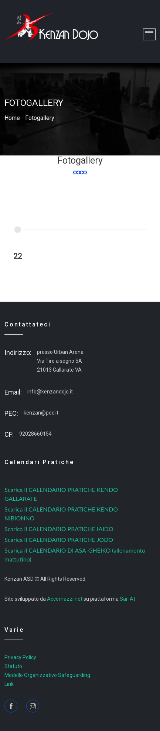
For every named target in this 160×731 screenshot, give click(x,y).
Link (9, 684)
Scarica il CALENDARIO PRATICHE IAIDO (58, 528)
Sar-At (127, 599)
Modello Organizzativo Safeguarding (47, 675)
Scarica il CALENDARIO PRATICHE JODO (58, 539)
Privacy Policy (20, 657)
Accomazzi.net (64, 599)
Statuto (13, 666)
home (12, 117)
